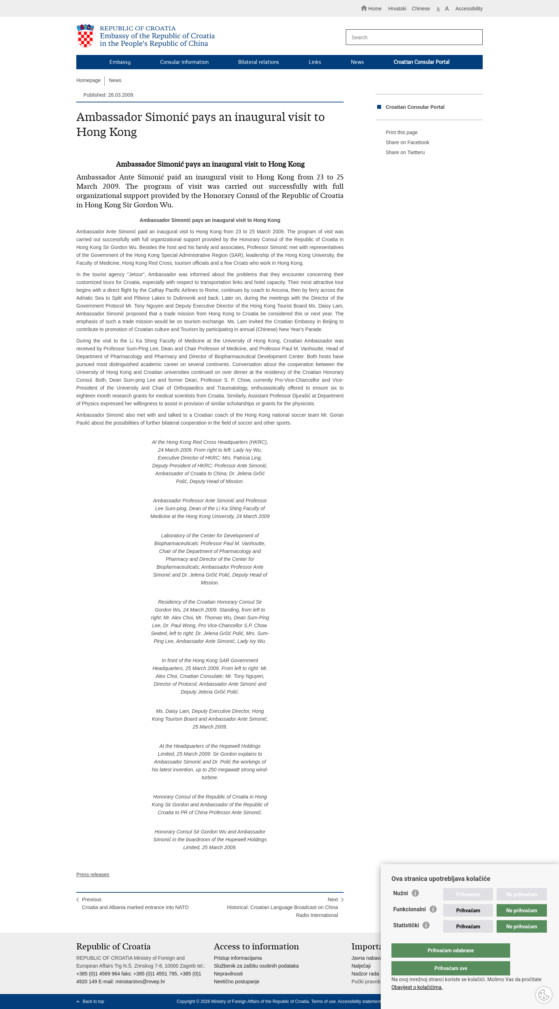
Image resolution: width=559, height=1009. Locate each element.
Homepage (88, 80)
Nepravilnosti (228, 974)
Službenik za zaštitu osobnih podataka (256, 966)
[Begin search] (474, 37)
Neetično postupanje (237, 981)
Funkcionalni (409, 923)
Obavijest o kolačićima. (417, 987)
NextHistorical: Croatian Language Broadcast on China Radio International (282, 907)
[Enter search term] (411, 37)
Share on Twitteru (400, 152)
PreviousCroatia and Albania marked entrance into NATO (135, 903)
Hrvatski (397, 8)
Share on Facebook (402, 143)
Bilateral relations (258, 62)
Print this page (397, 133)
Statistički (406, 939)
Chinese (421, 8)
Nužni (400, 907)
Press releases (92, 874)
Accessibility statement (359, 1001)
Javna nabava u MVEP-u (379, 958)
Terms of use (323, 1001)
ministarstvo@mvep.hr (140, 981)
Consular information (184, 62)
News (357, 62)
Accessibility (469, 8)
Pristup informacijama (238, 958)
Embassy (119, 62)
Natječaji (361, 966)
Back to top (93, 1001)
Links (315, 62)
